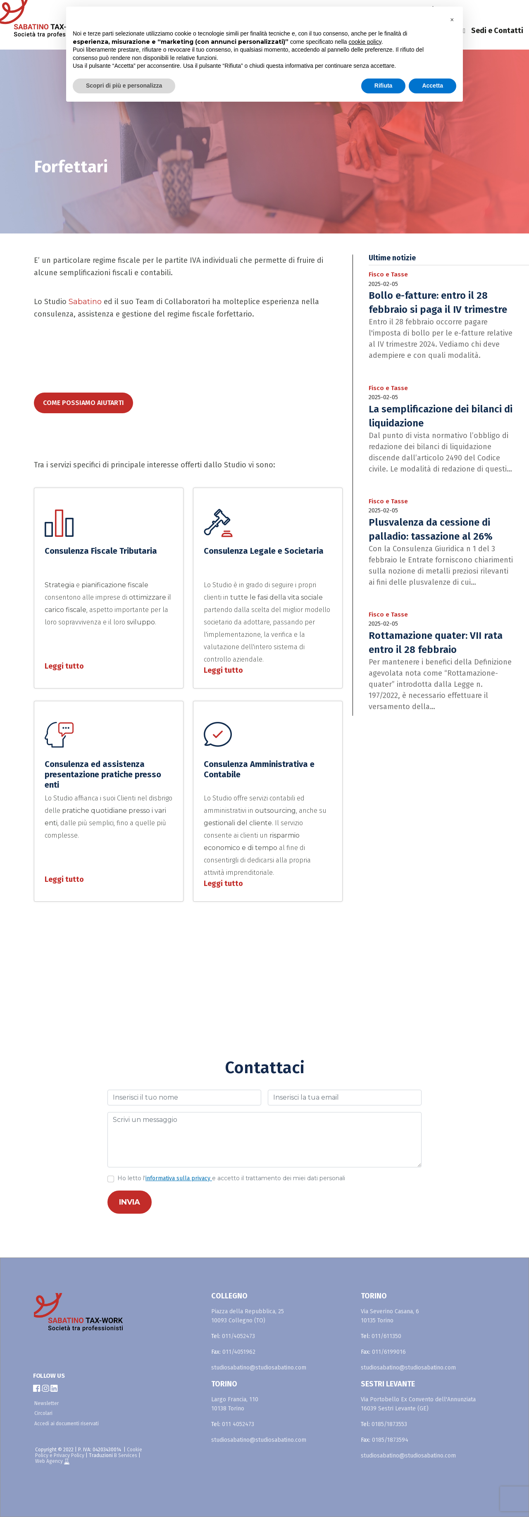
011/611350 (386, 1336)
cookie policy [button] (365, 41)
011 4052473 (238, 1424)
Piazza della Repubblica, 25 (247, 1311)
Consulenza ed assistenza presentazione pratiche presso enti (103, 774)
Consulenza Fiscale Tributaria (101, 551)
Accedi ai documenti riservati (66, 1424)
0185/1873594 (390, 1439)
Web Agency (49, 1461)
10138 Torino (227, 1408)
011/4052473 (238, 1336)
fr (519, 10)
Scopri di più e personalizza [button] (124, 85)
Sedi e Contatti (497, 30)
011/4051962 (238, 1351)
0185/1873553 (389, 1424)
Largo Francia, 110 (234, 1399)
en (478, 10)
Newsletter (46, 1403)
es (499, 10)
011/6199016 (389, 1351)
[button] (452, 19)
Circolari (43, 1413)
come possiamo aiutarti (83, 403)
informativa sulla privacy (178, 1178)
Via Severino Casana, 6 (390, 1311)
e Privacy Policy (67, 1455)
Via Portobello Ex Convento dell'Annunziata (418, 1399)
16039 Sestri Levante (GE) (395, 1408)
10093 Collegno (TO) (238, 1320)
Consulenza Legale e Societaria (264, 551)
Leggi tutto (64, 666)
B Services (125, 1455)
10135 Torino (377, 1320)
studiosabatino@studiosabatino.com (258, 1367)
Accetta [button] (432, 85)
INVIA (129, 1202)
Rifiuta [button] (383, 85)
